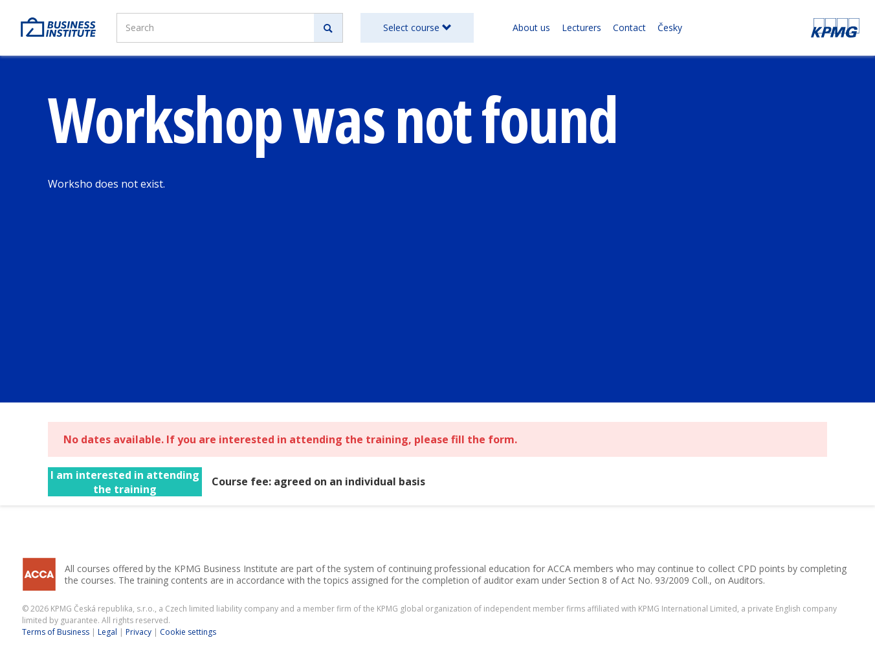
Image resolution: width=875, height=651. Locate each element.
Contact (629, 27)
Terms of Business (55, 631)
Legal (107, 631)
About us (531, 27)
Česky (670, 27)
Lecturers (581, 27)
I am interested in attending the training (124, 482)
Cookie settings (188, 631)
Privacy (138, 631)
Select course (417, 27)
